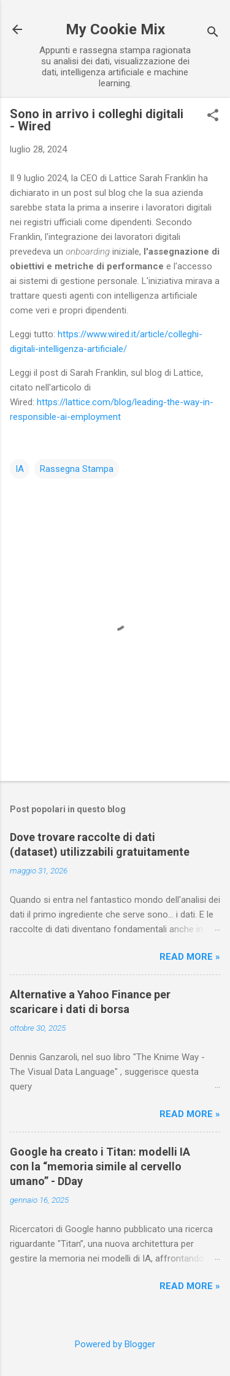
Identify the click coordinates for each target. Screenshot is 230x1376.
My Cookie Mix (115, 29)
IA (19, 468)
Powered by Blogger (115, 1344)
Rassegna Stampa (76, 468)
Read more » (189, 956)
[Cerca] (212, 33)
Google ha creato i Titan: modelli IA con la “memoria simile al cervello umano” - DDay (100, 1166)
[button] (212, 116)
